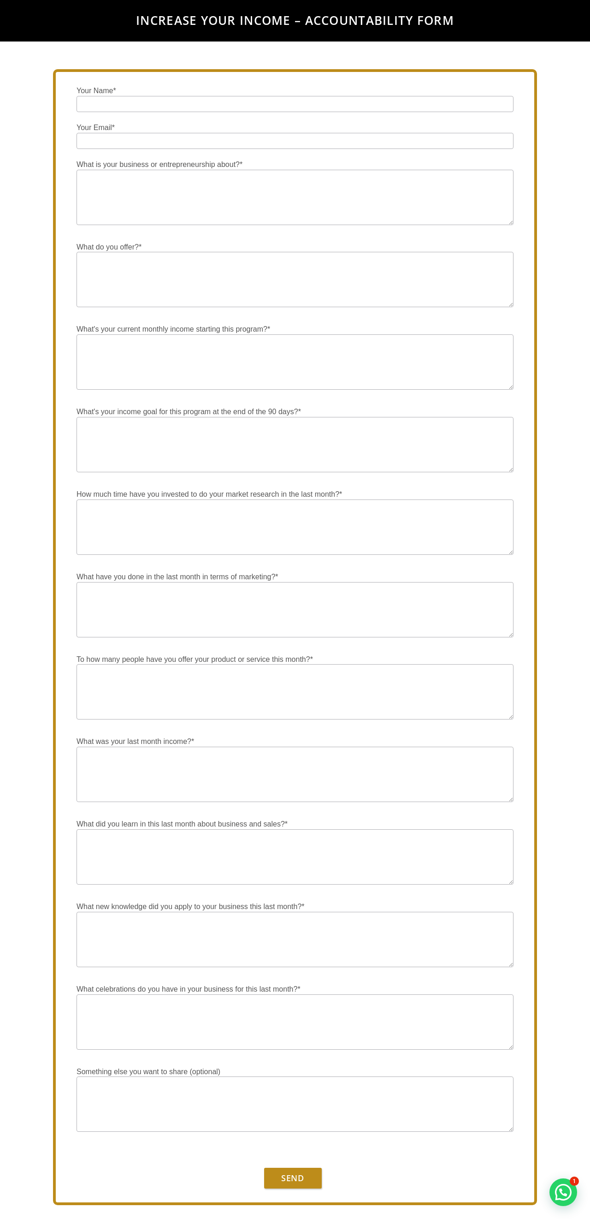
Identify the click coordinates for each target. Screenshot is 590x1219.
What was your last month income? (135, 742)
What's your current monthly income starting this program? (173, 329)
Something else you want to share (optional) (148, 1072)
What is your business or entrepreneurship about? (159, 165)
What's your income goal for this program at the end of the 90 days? (189, 412)
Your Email (96, 128)
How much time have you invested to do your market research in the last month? (209, 494)
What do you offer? (109, 247)
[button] (563, 1192)
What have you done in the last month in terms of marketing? (177, 577)
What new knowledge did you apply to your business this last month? (191, 907)
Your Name (96, 91)
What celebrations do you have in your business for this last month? (189, 989)
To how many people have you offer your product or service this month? (195, 660)
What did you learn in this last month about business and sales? (182, 824)
